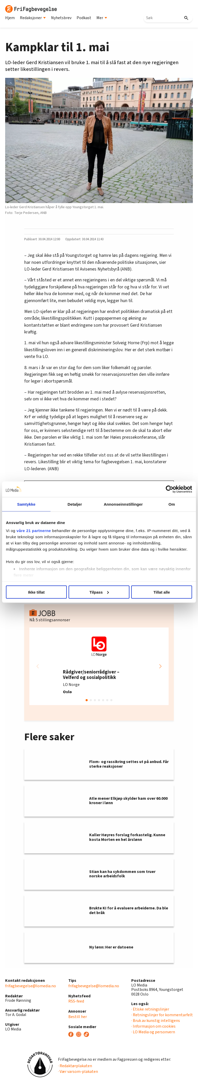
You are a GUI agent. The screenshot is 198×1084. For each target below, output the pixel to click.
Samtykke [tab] (26, 504)
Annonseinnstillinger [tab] (123, 504)
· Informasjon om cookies (153, 1026)
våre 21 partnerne (33, 530)
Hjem (10, 18)
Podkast (84, 18)
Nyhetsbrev (61, 18)
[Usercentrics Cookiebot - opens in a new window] (169, 489)
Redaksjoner (33, 18)
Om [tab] (171, 504)
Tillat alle (161, 592)
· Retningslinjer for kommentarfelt (162, 1015)
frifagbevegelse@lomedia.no (30, 986)
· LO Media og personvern (153, 1032)
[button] (160, 666)
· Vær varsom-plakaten (78, 1071)
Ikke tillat (36, 592)
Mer (101, 18)
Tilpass (99, 592)
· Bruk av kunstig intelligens (155, 1020)
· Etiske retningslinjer (150, 1009)
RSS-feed (76, 1001)
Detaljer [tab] (75, 504)
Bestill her (77, 1017)
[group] (99, 666)
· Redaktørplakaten (75, 1066)
